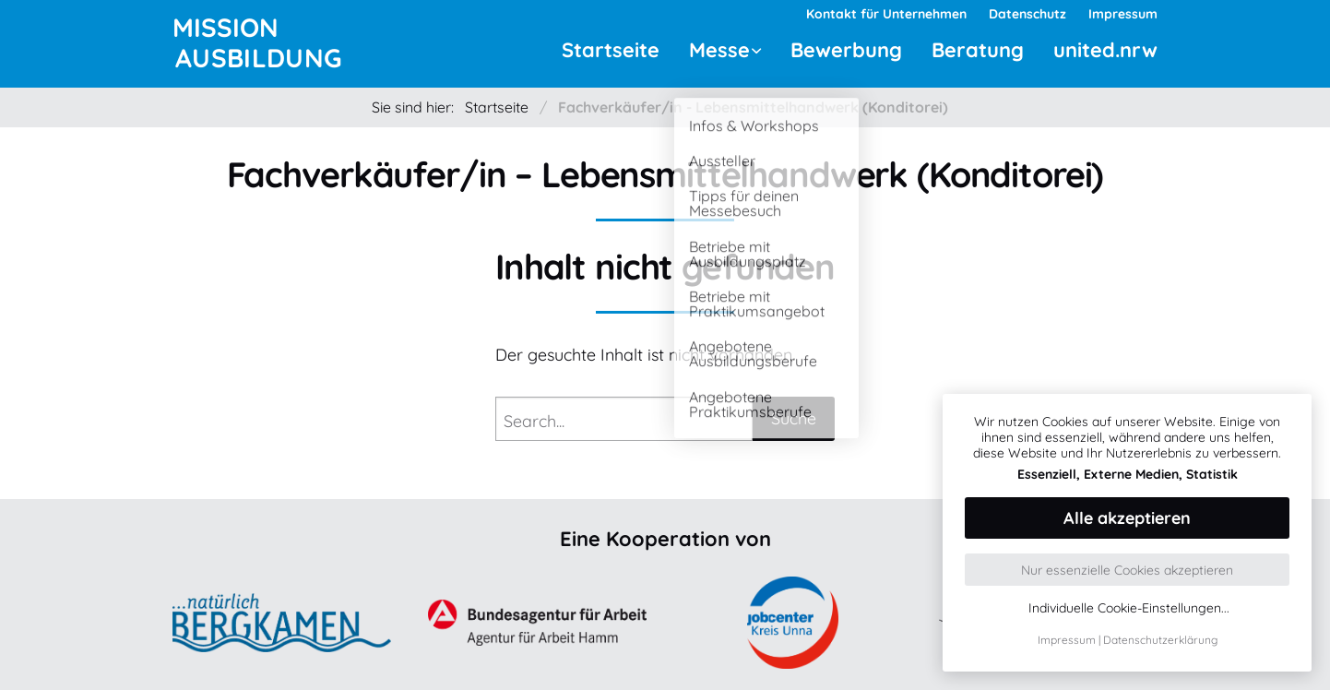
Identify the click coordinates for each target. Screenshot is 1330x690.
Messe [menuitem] (719, 50)
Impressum (1067, 640)
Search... (534, 421)
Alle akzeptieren (1127, 518)
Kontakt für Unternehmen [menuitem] (886, 14)
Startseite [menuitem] (610, 50)
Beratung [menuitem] (978, 50)
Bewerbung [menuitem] (846, 50)
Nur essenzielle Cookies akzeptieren (1127, 570)
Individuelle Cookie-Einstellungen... (1128, 608)
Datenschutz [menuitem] (1027, 14)
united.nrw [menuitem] (1105, 50)
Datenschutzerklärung (1160, 640)
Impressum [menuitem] (1123, 14)
